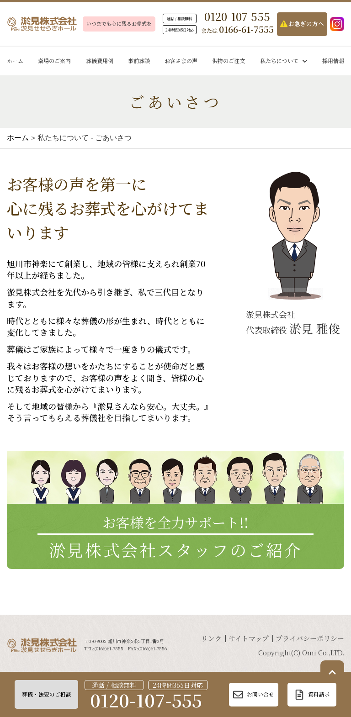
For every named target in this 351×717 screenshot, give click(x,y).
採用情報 (333, 60)
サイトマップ (249, 638)
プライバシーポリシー (310, 638)
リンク (211, 638)
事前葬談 (139, 60)
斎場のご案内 (54, 60)
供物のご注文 (228, 60)
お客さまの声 (181, 60)
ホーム (15, 60)
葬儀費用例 (99, 60)
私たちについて (284, 60)
